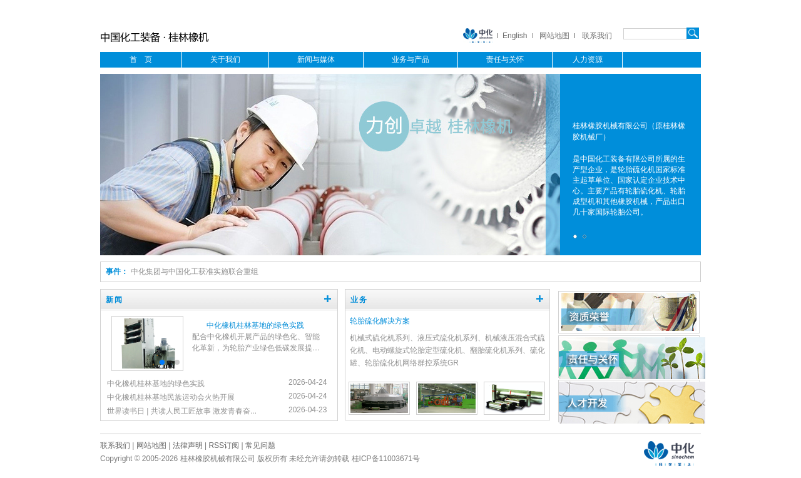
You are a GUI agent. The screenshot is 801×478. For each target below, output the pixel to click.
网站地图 (554, 35)
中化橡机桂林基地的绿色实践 (255, 325)
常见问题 (260, 445)
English (515, 35)
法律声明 (188, 445)
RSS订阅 (223, 445)
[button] (154, 362)
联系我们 (597, 35)
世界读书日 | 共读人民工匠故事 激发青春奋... (182, 411)
